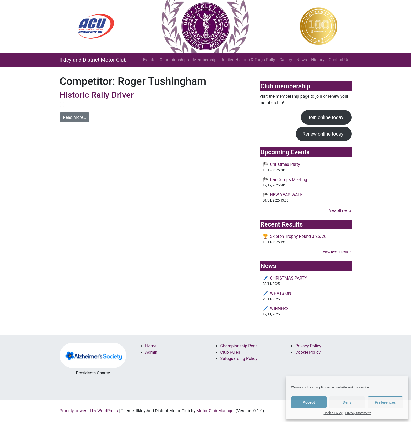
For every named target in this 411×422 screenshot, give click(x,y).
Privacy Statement (358, 413)
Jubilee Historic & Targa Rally (248, 59)
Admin (151, 352)
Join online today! (326, 117)
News (301, 59)
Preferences (385, 402)
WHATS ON (280, 293)
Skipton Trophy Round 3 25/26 (298, 236)
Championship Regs (239, 345)
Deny (347, 402)
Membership (204, 59)
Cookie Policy (332, 413)
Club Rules (230, 352)
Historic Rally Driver (97, 95)
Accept (309, 402)
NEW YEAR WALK (286, 194)
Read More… (74, 117)
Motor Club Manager (215, 410)
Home (150, 345)
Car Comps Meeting (288, 179)
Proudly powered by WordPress (89, 410)
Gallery (285, 59)
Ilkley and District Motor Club (93, 60)
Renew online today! (324, 134)
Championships (174, 59)
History (317, 59)
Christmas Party (285, 164)
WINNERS (279, 308)
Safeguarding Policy (238, 358)
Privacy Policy (308, 345)
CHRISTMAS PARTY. (289, 278)
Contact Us (339, 59)
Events (149, 59)
